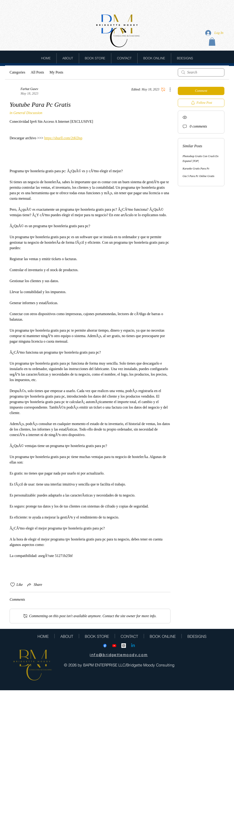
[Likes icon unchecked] (13, 584)
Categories (17, 72)
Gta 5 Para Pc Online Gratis (198, 176)
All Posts (37, 72)
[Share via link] (34, 584)
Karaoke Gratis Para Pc (196, 168)
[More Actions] (167, 89)
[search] (201, 72)
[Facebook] (105, 645)
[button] (212, 42)
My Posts (56, 72)
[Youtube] (114, 645)
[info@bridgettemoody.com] (119, 654)
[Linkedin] (133, 645)
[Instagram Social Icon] (123, 645)
